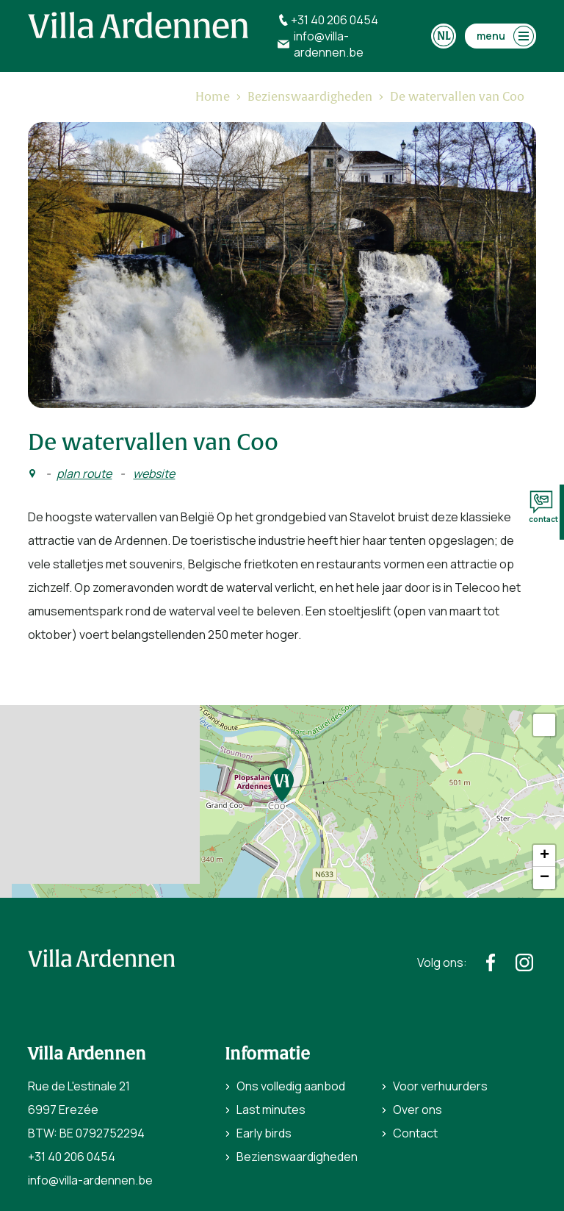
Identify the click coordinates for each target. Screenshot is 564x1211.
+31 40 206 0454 (71, 1157)
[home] (138, 25)
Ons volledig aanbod (290, 1086)
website (154, 473)
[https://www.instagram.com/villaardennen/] (524, 962)
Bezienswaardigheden (297, 1157)
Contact (415, 1133)
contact (543, 507)
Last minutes (271, 1109)
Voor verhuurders (440, 1086)
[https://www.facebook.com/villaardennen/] (490, 962)
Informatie (267, 1054)
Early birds (264, 1133)
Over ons (417, 1109)
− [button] (544, 878)
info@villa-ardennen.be (90, 1180)
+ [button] (544, 856)
